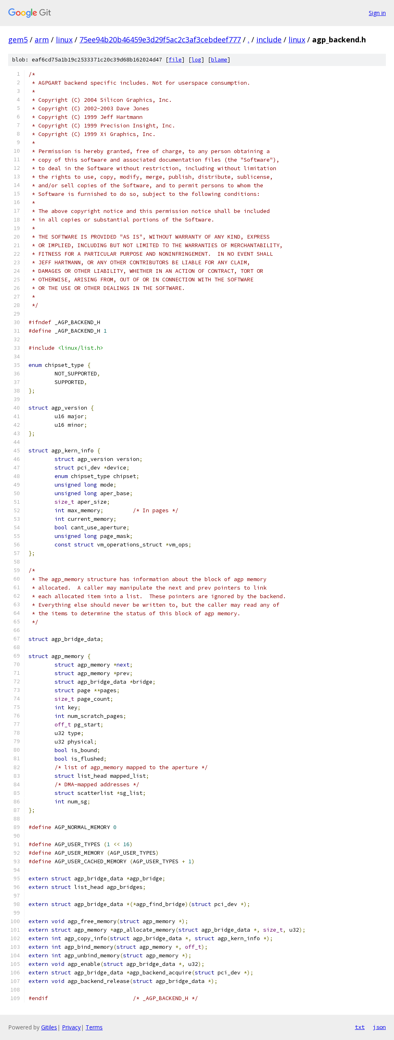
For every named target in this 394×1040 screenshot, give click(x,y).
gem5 (18, 39)
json (379, 1027)
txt (360, 1027)
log (196, 59)
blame (219, 59)
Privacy (71, 1027)
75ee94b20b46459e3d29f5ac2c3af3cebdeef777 (160, 39)
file (175, 59)
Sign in (377, 13)
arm (42, 39)
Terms (94, 1027)
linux (64, 39)
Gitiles (49, 1027)
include (269, 39)
